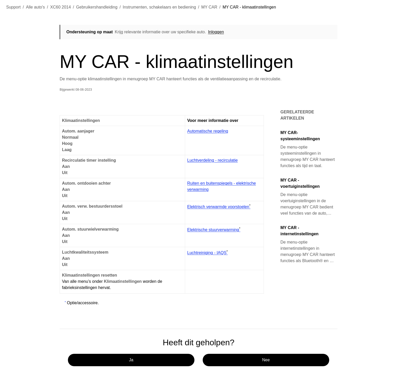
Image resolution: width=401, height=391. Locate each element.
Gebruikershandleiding (96, 7)
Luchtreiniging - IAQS (207, 253)
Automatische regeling (207, 131)
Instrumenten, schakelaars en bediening (159, 7)
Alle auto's (35, 7)
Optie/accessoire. (83, 303)
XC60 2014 (60, 7)
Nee (266, 360)
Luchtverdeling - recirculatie (212, 160)
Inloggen (216, 32)
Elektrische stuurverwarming (213, 230)
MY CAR (209, 7)
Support (13, 7)
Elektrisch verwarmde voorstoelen (218, 207)
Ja (131, 360)
